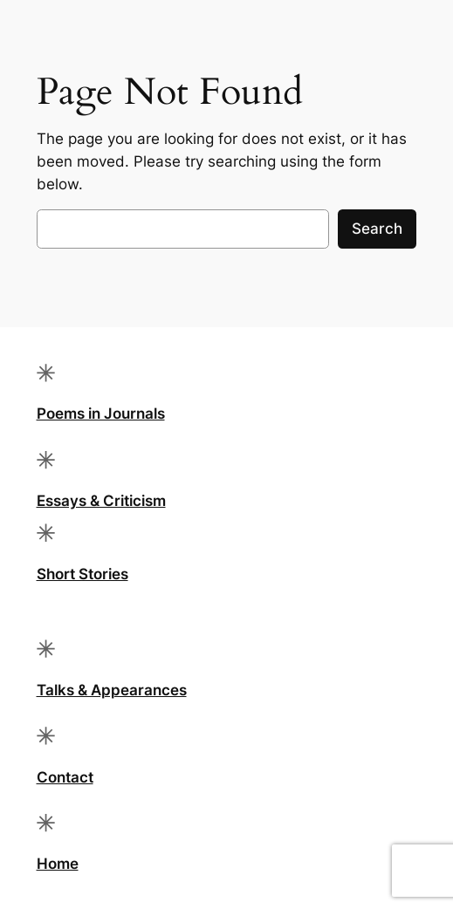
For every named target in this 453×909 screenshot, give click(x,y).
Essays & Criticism (101, 500)
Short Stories (82, 574)
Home (58, 863)
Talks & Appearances (112, 690)
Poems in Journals (101, 413)
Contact (65, 777)
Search (377, 228)
